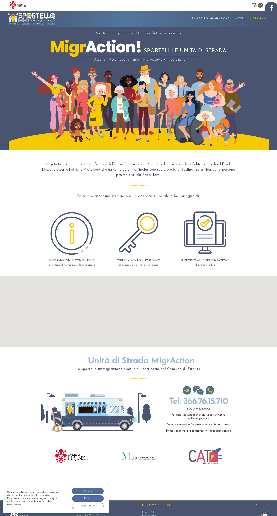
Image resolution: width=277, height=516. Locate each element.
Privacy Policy (149, 512)
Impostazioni (88, 506)
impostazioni (14, 504)
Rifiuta (87, 498)
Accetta (87, 491)
